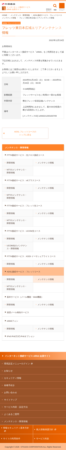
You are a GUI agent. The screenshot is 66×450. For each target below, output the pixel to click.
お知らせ (8, 371)
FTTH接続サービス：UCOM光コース (23, 231)
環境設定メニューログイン (18, 363)
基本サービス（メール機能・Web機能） (25, 297)
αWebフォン (12, 321)
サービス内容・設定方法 (16, 407)
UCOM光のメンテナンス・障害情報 (17, 247)
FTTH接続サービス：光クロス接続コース (25, 155)
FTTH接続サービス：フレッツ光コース (24, 206)
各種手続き (9, 385)
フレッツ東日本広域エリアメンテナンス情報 (36, 18)
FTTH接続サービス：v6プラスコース (23, 180)
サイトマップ (10, 400)
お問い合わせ (10, 392)
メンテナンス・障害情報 (20, 15)
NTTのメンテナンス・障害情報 (17, 171)
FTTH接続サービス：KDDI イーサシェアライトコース (31, 256)
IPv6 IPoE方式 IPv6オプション (21, 336)
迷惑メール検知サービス (18, 312)
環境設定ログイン (48, 10)
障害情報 (11, 163)
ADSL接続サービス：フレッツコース (47, 15)
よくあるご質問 (11, 414)
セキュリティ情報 (12, 378)
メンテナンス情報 (9, 18)
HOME (4, 15)
